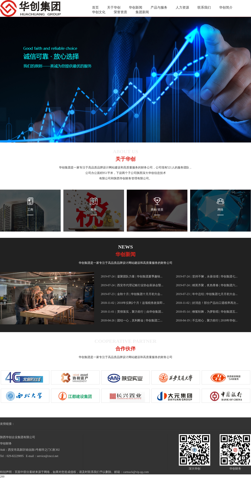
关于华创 (113, 7)
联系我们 (204, 7)
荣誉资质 (120, 12)
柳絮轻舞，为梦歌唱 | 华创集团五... (206, 311)
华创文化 (98, 12)
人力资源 (182, 7)
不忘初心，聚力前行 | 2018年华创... (206, 320)
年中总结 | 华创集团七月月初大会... (206, 294)
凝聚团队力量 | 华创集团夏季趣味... (131, 276)
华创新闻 (135, 7)
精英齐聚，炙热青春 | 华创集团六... (206, 285)
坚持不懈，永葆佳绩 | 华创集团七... (206, 276)
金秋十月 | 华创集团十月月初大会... (131, 294)
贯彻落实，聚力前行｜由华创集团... (132, 311)
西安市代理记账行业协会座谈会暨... (132, 285)
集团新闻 (142, 12)
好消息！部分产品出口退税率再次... (207, 302)
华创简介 (226, 7)
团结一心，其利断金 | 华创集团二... (131, 320)
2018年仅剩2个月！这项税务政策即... (133, 302)
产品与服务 (159, 7)
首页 (95, 7)
